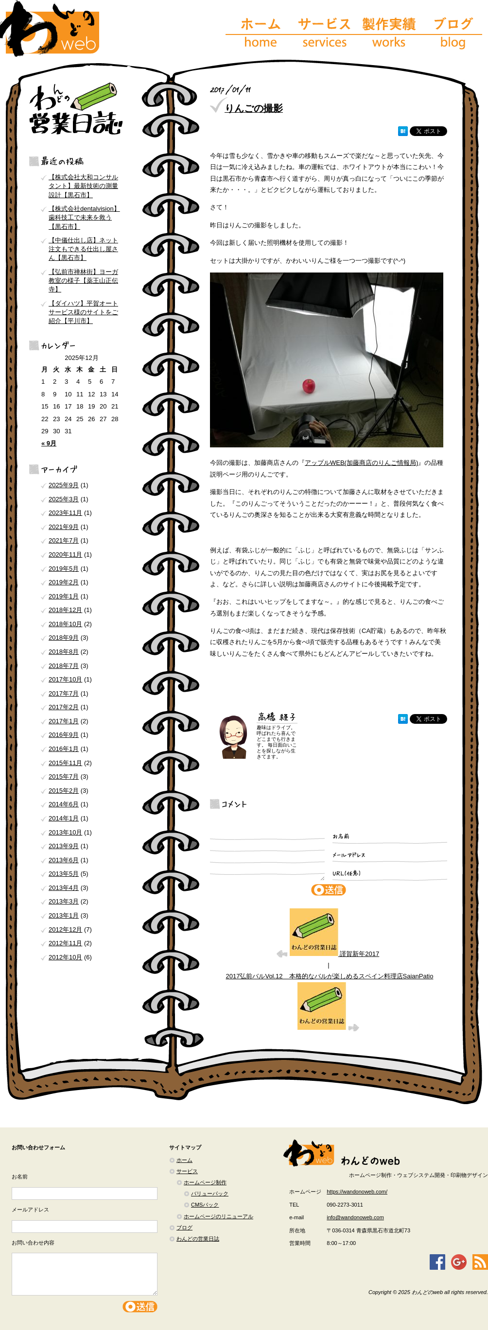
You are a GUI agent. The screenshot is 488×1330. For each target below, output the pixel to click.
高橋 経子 (277, 718)
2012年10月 (65, 957)
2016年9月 (64, 734)
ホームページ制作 (205, 1182)
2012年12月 (65, 929)
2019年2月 (64, 582)
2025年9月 (64, 485)
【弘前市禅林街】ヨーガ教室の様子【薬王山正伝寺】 (83, 280)
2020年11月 (65, 554)
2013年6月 (64, 860)
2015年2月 (64, 790)
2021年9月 (64, 526)
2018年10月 (65, 624)
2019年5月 (64, 568)
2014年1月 (64, 818)
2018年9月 (64, 637)
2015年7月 (64, 776)
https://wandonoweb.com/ (357, 1191)
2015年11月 (65, 763)
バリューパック (209, 1193)
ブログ (184, 1227)
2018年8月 (64, 651)
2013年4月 (64, 887)
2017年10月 (65, 679)
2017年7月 (64, 693)
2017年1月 (64, 721)
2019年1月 (64, 596)
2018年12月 (65, 610)
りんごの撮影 (254, 108)
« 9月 (48, 443)
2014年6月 (64, 804)
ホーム (184, 1160)
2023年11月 (65, 512)
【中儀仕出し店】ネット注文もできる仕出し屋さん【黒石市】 (83, 249)
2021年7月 (64, 540)
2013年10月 (65, 832)
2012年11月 (65, 943)
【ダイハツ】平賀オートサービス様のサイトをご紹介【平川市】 (83, 312)
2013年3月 (64, 901)
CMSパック (205, 1205)
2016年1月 (64, 748)
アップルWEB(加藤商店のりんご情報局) (361, 462)
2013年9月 (64, 846)
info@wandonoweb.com (355, 1217)
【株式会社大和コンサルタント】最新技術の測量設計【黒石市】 (83, 185)
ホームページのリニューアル (218, 1216)
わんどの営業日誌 (197, 1239)
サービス (187, 1171)
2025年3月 (64, 499)
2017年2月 (64, 707)
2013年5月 (64, 873)
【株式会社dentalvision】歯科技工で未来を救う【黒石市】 (84, 217)
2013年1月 (64, 915)
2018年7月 (64, 665)
